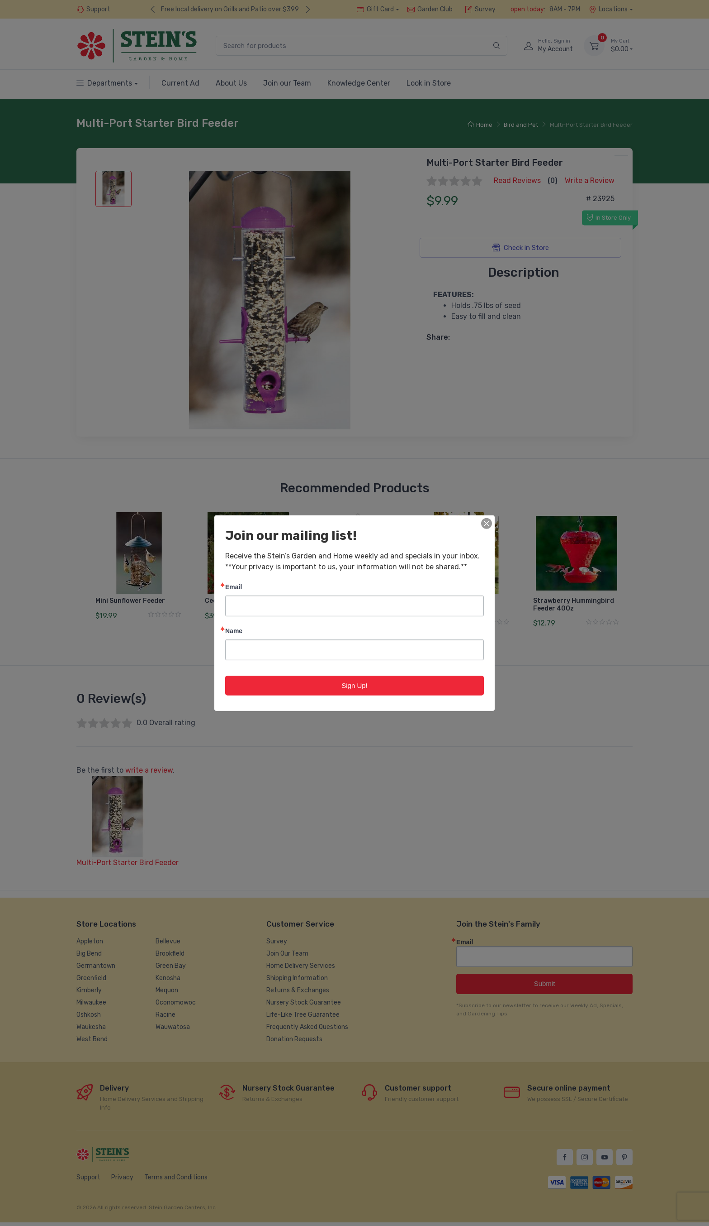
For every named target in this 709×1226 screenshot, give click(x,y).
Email (233, 586)
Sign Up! (354, 685)
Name (233, 630)
